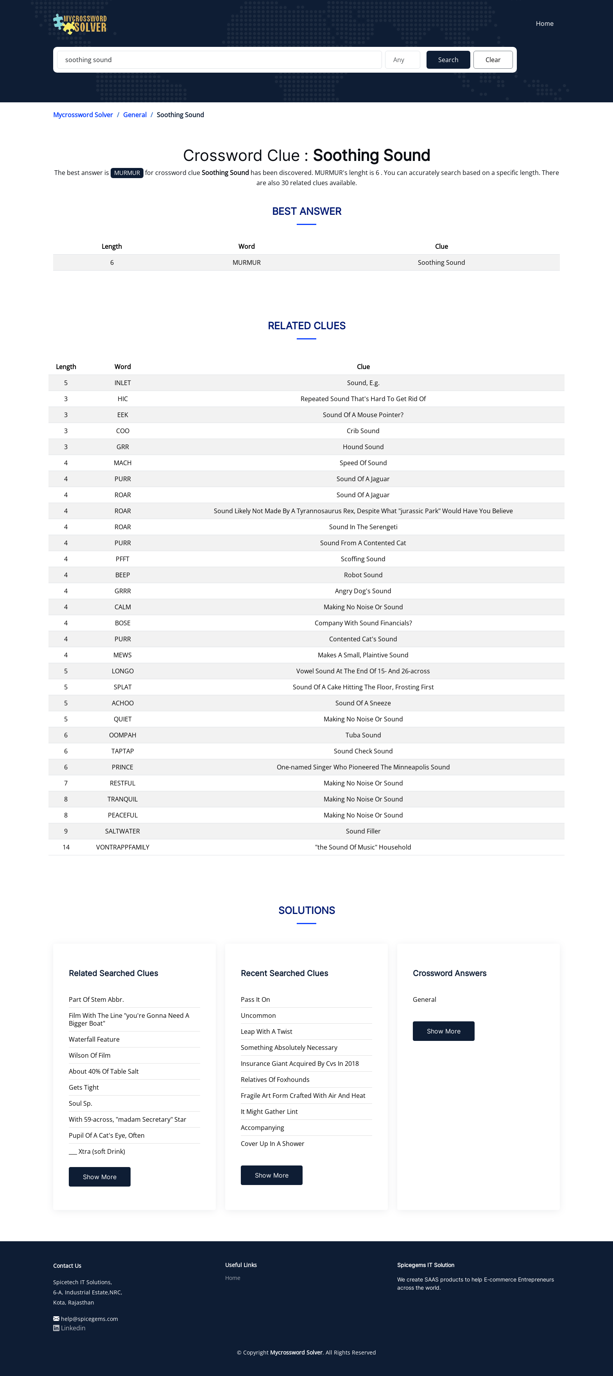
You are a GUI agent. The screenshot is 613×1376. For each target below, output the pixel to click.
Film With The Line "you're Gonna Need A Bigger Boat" (129, 1019)
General (135, 115)
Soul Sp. (80, 1103)
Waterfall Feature (94, 1039)
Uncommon (258, 1015)
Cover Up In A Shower (273, 1144)
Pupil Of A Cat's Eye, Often (107, 1135)
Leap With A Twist (266, 1031)
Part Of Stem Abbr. (96, 999)
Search (448, 59)
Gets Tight (84, 1087)
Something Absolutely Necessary (289, 1047)
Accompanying (262, 1127)
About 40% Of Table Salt (104, 1071)
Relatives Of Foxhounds (275, 1079)
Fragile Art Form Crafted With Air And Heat (303, 1095)
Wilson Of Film (90, 1055)
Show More (100, 1177)
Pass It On (255, 999)
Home (545, 24)
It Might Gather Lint (269, 1111)
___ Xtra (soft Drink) (97, 1151)
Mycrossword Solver (83, 115)
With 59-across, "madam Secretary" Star (127, 1119)
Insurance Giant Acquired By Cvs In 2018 (300, 1063)
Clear (493, 59)
